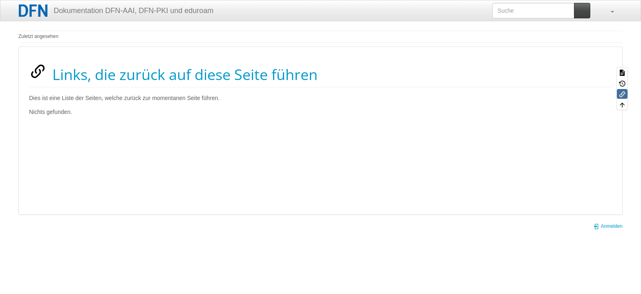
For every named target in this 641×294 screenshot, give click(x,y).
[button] (608, 10)
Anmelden (608, 226)
